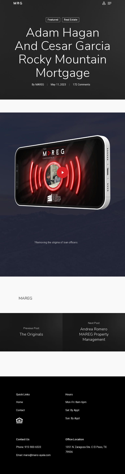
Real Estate (70, 19)
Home (19, 402)
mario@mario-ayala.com (37, 455)
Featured (53, 19)
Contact (20, 410)
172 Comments (81, 84)
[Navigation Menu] (109, 3)
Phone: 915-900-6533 (28, 447)
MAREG (39, 84)
